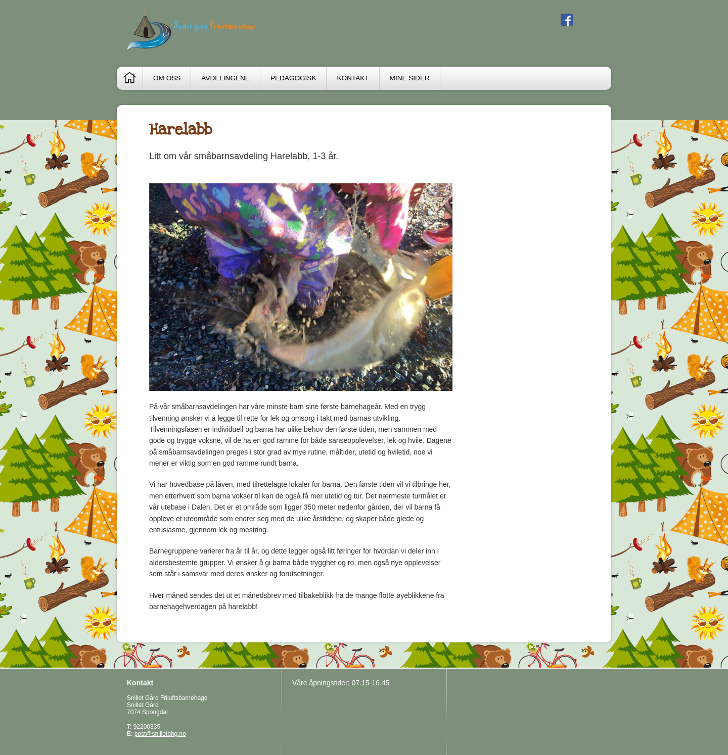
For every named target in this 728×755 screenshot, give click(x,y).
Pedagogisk (293, 78)
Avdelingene (225, 78)
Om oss (166, 78)
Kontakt (353, 78)
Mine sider (410, 78)
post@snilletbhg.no (160, 733)
